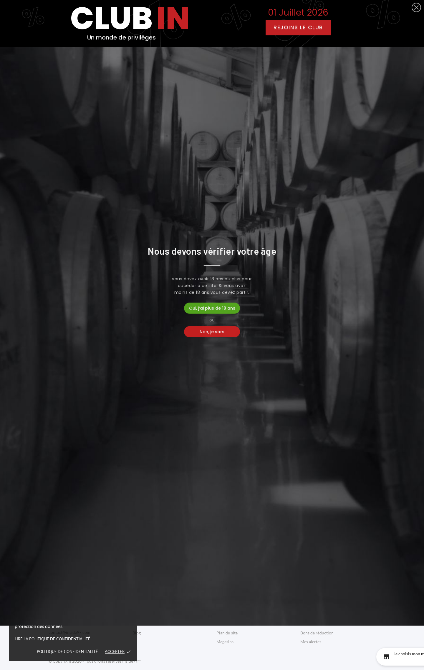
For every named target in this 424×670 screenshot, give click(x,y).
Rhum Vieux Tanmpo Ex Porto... (212, 465)
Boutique (160, 61)
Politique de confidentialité (67, 651)
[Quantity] (63, 303)
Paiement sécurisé (233, 623)
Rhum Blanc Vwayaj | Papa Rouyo (212, 271)
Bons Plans (248, 61)
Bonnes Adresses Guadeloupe (159, 606)
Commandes (311, 606)
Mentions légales (231, 606)
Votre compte (316, 585)
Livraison (224, 597)
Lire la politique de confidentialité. (53, 638)
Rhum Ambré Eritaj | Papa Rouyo (100, 465)
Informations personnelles (324, 597)
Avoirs (306, 615)
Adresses (308, 623)
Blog (281, 61)
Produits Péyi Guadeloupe (156, 597)
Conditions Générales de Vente (244, 615)
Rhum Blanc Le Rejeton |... (100, 271)
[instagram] (217, 13)
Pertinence (355, 110)
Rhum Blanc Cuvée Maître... (324, 271)
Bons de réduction (317, 632)
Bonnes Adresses (203, 61)
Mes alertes (310, 641)
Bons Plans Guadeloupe (153, 615)
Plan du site (227, 632)
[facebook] (206, 13)
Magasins (224, 641)
